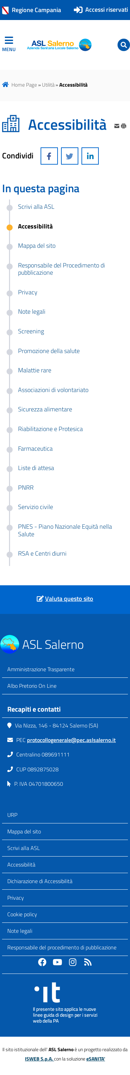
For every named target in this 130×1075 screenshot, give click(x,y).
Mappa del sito (24, 831)
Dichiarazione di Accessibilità (39, 881)
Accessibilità (21, 864)
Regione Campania (31, 10)
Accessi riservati (106, 9)
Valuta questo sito (69, 598)
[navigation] (9, 45)
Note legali (19, 931)
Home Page (24, 85)
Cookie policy (22, 914)
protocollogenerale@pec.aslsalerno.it (71, 740)
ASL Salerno (53, 644)
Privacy (15, 897)
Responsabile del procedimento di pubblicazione (61, 947)
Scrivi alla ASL (23, 848)
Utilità (48, 85)
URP (12, 815)
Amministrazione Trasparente (41, 669)
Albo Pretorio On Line (32, 686)
